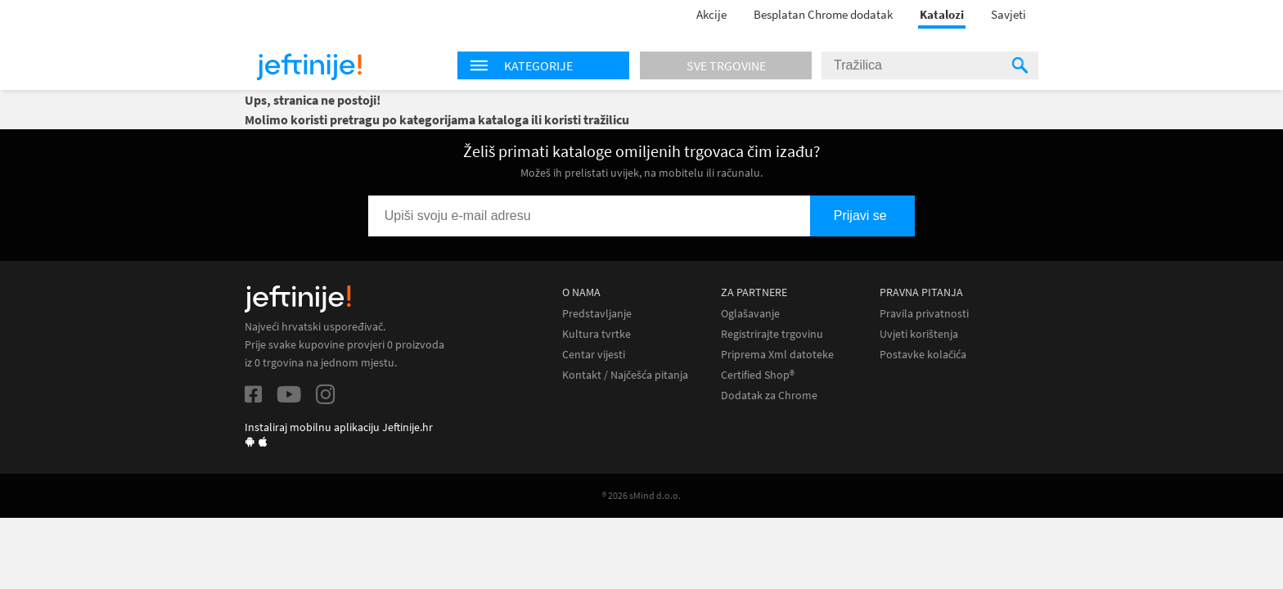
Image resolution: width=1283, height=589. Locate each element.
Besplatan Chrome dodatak (823, 14)
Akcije (711, 14)
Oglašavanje (750, 314)
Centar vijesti (593, 355)
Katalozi (942, 14)
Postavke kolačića (923, 355)
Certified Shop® (758, 375)
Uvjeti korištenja (919, 334)
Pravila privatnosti (924, 314)
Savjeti (1008, 14)
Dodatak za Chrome (769, 395)
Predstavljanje (597, 314)
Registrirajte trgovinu (772, 334)
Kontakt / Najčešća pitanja (625, 375)
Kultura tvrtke (596, 334)
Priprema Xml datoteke (777, 355)
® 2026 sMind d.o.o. (641, 495)
